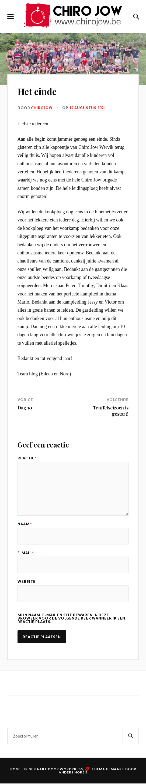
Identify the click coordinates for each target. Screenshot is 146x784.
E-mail (26, 553)
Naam (25, 524)
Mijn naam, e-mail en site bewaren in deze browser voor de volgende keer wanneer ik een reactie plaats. (71, 619)
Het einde (40, 91)
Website (27, 582)
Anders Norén (73, 773)
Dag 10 (25, 407)
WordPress (71, 770)
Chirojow (42, 108)
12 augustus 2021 (88, 108)
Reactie (27, 458)
